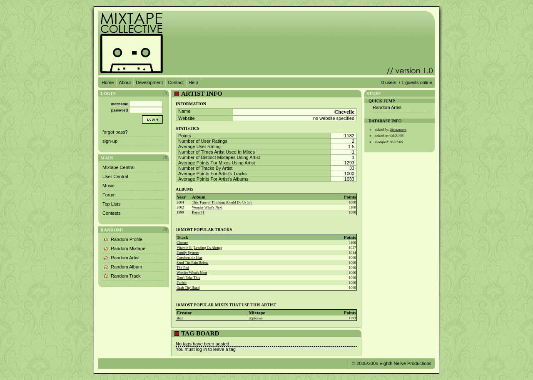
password (119, 110)
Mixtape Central (118, 167)
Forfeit (182, 283)
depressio (255, 318)
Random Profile (126, 239)
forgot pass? (115, 131)
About (125, 82)
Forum (109, 194)
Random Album (126, 266)
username (119, 104)
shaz (180, 318)
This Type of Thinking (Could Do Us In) (222, 202)
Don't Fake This (188, 278)
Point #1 (198, 212)
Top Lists (111, 203)
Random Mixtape (128, 248)
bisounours (398, 129)
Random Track (126, 275)
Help (193, 82)
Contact (176, 82)
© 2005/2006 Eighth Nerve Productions (391, 363)
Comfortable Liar (189, 258)
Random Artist (125, 257)
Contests (111, 213)
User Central (115, 176)
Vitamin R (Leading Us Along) (199, 248)
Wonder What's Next (207, 207)
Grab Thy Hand (188, 288)
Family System (188, 253)
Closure (182, 243)
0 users (388, 82)
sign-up (109, 141)
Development (149, 82)
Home (108, 82)
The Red (183, 268)
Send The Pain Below (192, 263)
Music (108, 185)
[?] (165, 93)
